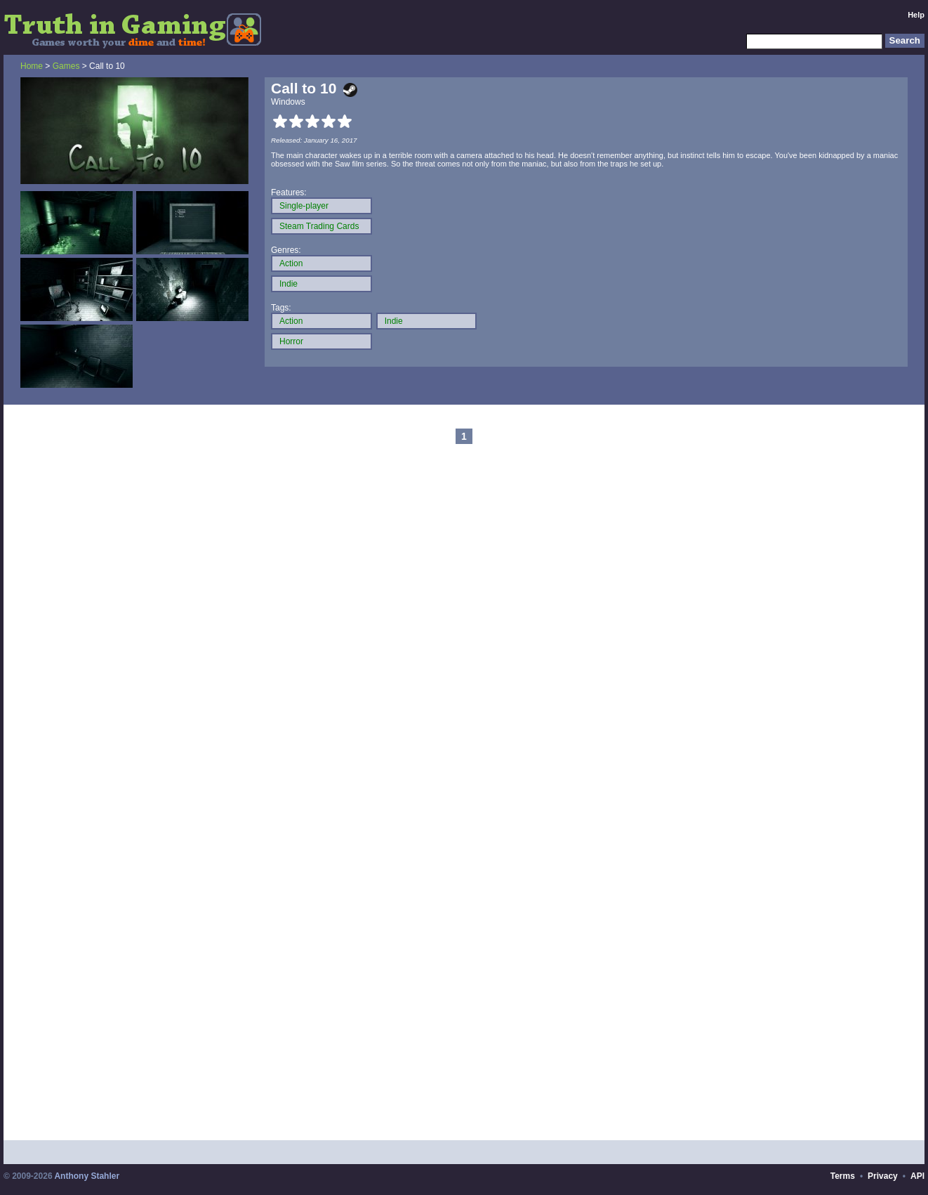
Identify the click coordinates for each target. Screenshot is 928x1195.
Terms (842, 1176)
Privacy (883, 1176)
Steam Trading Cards (319, 226)
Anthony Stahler (86, 1176)
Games (66, 66)
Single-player (304, 206)
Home (31, 66)
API (917, 1176)
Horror (291, 341)
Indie (288, 284)
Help (916, 15)
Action (291, 263)
